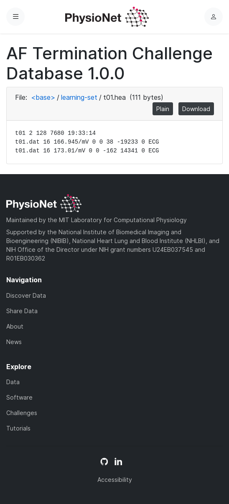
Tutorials (18, 428)
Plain (162, 108)
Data (13, 381)
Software (19, 397)
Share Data (22, 310)
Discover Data (26, 295)
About (14, 326)
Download (196, 108)
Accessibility (114, 479)
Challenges (21, 412)
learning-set (79, 97)
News (14, 341)
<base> (43, 97)
